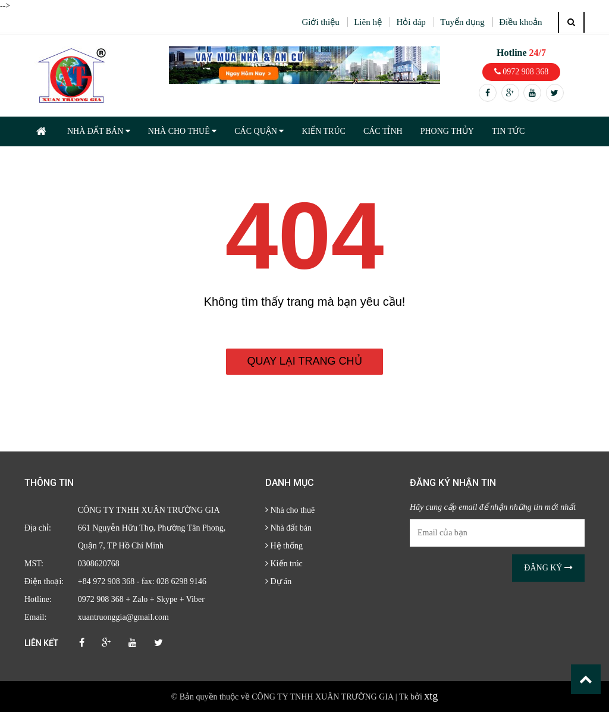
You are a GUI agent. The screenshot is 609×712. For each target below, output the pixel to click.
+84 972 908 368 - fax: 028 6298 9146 (142, 581)
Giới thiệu (320, 22)
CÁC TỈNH (383, 131)
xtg (431, 696)
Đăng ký (548, 567)
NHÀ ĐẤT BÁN (98, 131)
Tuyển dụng (462, 22)
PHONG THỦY (447, 131)
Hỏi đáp (410, 22)
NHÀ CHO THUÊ (182, 131)
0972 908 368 (521, 71)
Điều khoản (520, 22)
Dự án (278, 581)
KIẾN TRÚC (323, 131)
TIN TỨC (508, 131)
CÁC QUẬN (259, 131)
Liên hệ (368, 22)
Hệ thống (284, 545)
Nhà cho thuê (290, 510)
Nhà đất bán (288, 527)
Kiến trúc (284, 563)
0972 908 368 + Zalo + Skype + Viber (141, 599)
